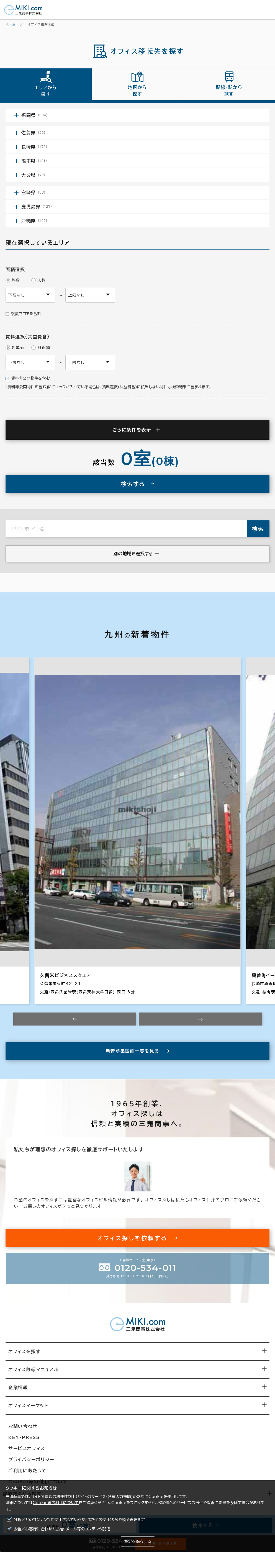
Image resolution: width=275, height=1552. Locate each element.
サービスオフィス (26, 1448)
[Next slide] (200, 1019)
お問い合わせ (23, 1426)
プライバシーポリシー (31, 1459)
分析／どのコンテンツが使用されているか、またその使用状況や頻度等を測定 (79, 1520)
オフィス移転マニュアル (33, 1369)
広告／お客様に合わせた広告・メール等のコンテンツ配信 (62, 1529)
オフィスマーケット (28, 1405)
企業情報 (18, 1387)
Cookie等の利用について (56, 1503)
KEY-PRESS (24, 1437)
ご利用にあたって (27, 1470)
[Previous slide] (74, 1019)
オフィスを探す (24, 1351)
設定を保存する (137, 1541)
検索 (258, 528)
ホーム (11, 24)
